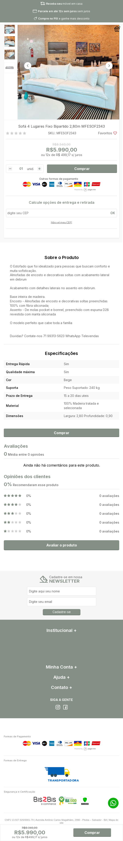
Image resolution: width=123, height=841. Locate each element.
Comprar (82, 168)
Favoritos (107, 133)
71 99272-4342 (113, 803)
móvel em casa (64, 3)
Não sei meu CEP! (61, 222)
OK (112, 213)
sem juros (64, 11)
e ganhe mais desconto (64, 18)
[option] (9, 28)
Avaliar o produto (61, 545)
